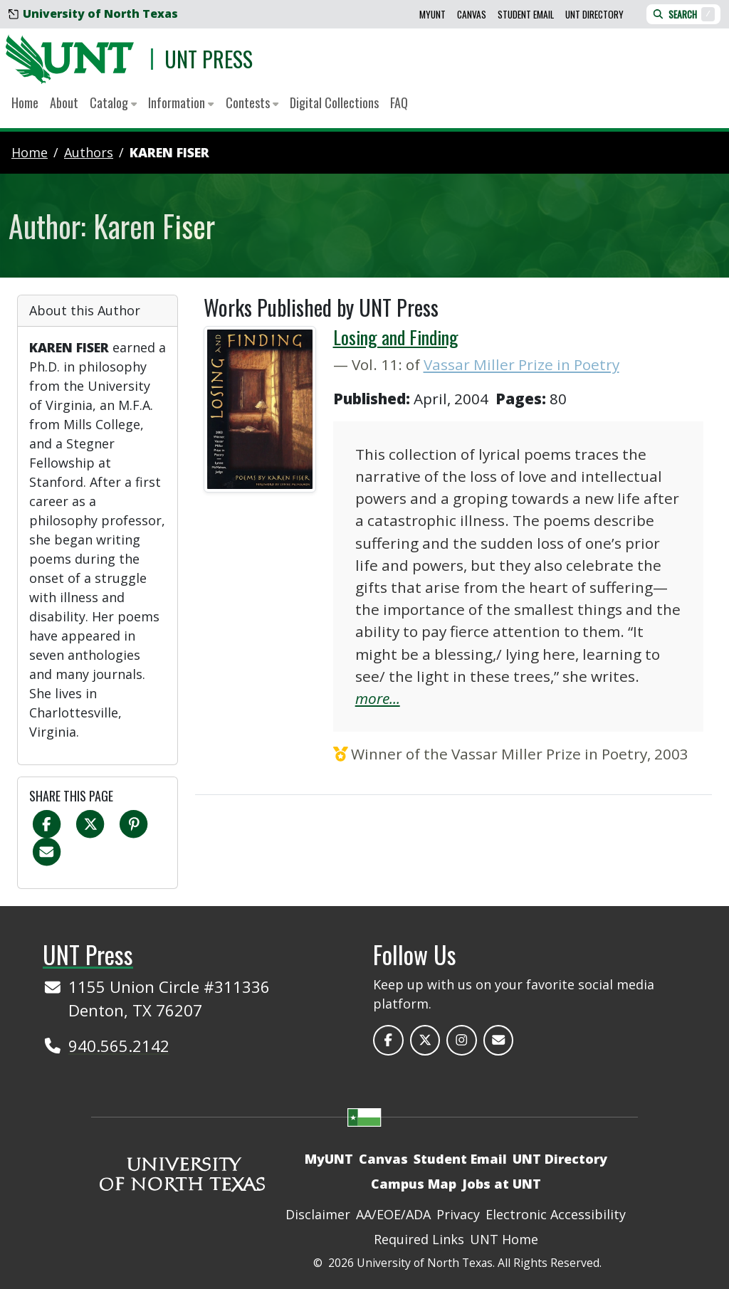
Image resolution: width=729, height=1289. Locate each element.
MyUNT (432, 14)
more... (377, 698)
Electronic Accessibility (556, 1214)
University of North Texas (93, 13)
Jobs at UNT (501, 1183)
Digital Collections (334, 102)
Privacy (458, 1214)
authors (88, 152)
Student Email (526, 14)
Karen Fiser (169, 152)
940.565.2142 (118, 1045)
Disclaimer (317, 1214)
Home (24, 102)
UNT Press (208, 59)
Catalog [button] (113, 102)
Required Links (419, 1239)
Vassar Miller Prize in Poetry (521, 364)
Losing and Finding (395, 337)
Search (683, 14)
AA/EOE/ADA (393, 1214)
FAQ (399, 102)
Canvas (471, 14)
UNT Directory (594, 14)
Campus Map (413, 1183)
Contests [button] (252, 102)
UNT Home (504, 1239)
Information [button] (181, 102)
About (64, 102)
